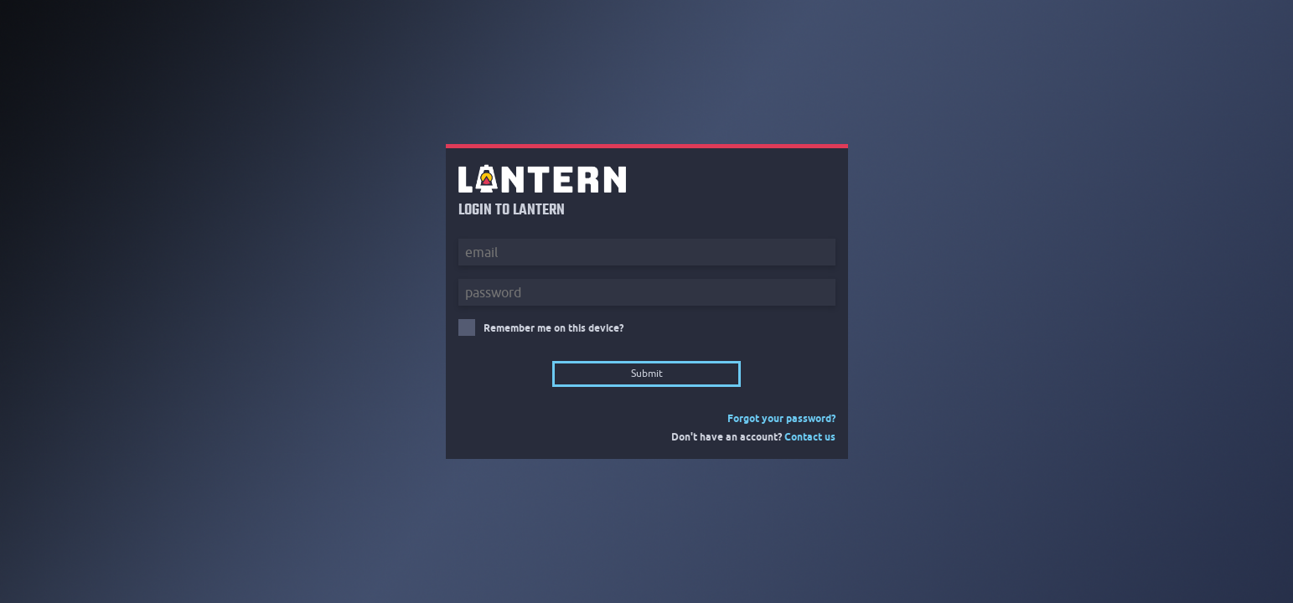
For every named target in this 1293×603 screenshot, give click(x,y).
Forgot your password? (781, 418)
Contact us (809, 436)
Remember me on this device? (553, 328)
